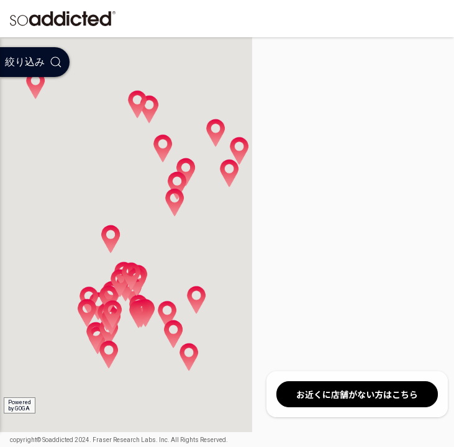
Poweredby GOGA (19, 405)
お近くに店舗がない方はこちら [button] (357, 394)
